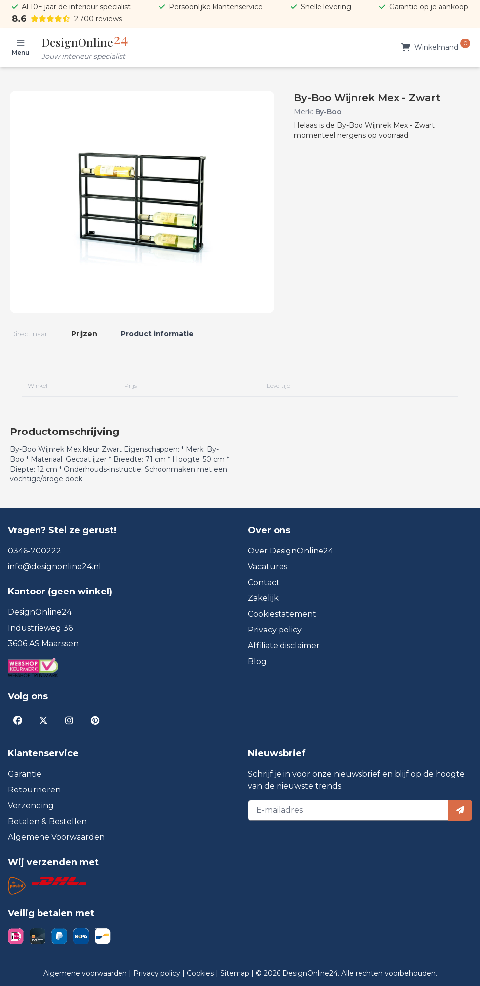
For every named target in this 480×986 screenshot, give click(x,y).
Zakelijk (263, 598)
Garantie (24, 774)
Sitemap (235, 973)
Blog (257, 661)
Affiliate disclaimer (284, 645)
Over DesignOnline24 (290, 550)
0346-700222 (34, 550)
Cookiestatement (282, 614)
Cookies (201, 973)
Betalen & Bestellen (47, 821)
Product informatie (157, 333)
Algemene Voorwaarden (56, 837)
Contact (264, 582)
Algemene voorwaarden (86, 973)
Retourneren (34, 789)
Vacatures (267, 566)
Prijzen (84, 333)
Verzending (31, 805)
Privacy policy (275, 629)
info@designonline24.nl (54, 566)
